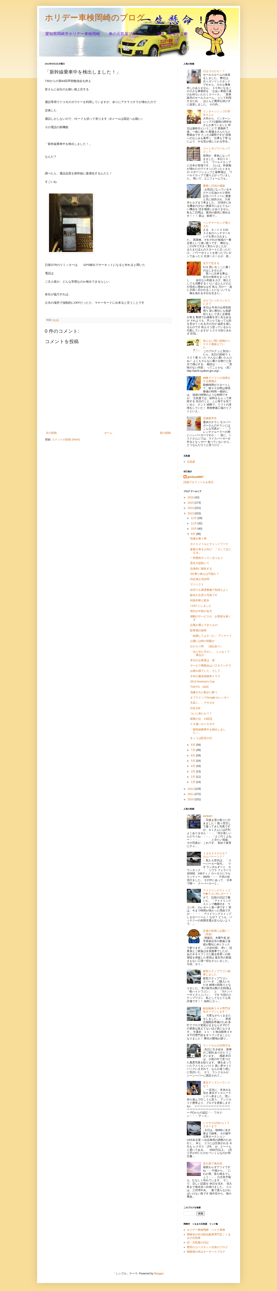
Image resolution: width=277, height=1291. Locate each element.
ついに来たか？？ (201, 713)
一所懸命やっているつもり (206, 557)
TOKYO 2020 (199, 686)
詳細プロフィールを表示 (198, 482)
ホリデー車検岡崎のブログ (95, 17)
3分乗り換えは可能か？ (204, 573)
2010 (191, 799)
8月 (193, 744)
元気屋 (191, 461)
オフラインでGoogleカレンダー (209, 697)
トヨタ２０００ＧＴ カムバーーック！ (216, 855)
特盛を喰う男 (198, 538)
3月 (193, 771)
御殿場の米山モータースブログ (206, 1251)
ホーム (108, 432)
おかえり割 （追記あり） (206, 646)
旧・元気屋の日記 (199, 1242)
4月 (193, 766)
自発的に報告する (201, 568)
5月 (193, 760)
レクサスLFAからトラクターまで (216, 1124)
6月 (193, 755)
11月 (194, 523)
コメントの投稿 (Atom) (66, 439)
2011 (191, 794)
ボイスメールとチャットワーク (209, 544)
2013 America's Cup (202, 681)
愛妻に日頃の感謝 (214, 185)
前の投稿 (165, 432)
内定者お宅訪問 (199, 579)
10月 (194, 528)
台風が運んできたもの (203, 624)
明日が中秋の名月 (201, 611)
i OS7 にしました (200, 605)
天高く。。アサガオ (202, 702)
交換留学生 (210, 418)
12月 (194, 518)
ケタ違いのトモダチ (202, 724)
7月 (193, 750)
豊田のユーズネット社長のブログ (207, 1247)
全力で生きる (211, 263)
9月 (193, 533)
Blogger (158, 1273)
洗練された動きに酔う (203, 692)
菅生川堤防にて (199, 563)
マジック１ (197, 584)
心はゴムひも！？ (214, 71)
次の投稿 (51, 432)
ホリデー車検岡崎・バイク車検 (206, 1229)
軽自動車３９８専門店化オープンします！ (216, 1010)
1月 (193, 781)
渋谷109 (195, 708)
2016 (191, 497)
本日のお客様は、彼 (202, 660)
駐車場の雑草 (198, 630)
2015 (191, 502)
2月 (193, 776)
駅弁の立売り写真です (203, 595)
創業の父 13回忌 (201, 718)
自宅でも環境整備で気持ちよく (209, 589)
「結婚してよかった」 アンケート (211, 635)
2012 (191, 788)
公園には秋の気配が (202, 640)
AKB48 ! (208, 816)
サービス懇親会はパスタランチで (210, 665)
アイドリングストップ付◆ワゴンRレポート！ (217, 892)
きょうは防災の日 (201, 738)
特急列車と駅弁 (199, 600)
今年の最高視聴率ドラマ (205, 676)
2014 (191, 507)
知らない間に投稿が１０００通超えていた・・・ (216, 344)
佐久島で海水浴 (212, 1163)
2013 (191, 513)
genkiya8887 (195, 476)
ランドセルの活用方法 (216, 1045)
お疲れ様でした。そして (205, 670)
